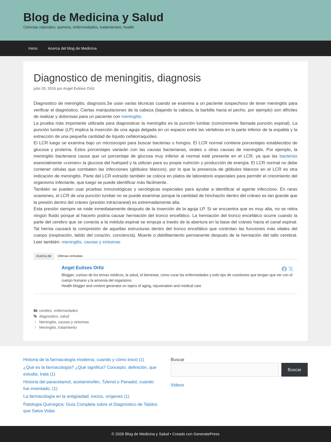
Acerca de (43, 256)
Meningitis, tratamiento (58, 327)
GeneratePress (206, 434)
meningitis (131, 116)
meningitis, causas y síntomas (91, 241)
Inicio (32, 48)
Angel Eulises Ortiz (83, 267)
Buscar (177, 359)
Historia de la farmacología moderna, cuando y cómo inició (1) (83, 359)
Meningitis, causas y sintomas (64, 322)
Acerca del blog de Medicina (72, 48)
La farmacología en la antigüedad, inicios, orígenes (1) (76, 396)
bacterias (288, 156)
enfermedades (66, 311)
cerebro (45, 311)
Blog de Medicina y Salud (93, 17)
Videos (177, 385)
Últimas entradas (70, 256)
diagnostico (48, 316)
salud (64, 316)
